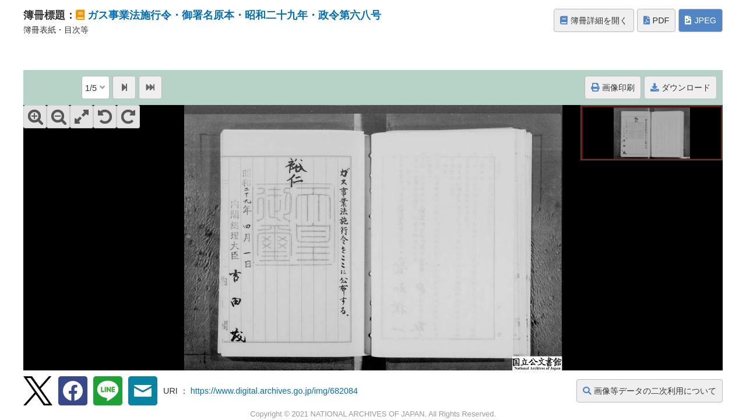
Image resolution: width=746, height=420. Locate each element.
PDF (656, 20)
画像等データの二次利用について (649, 391)
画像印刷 (613, 87)
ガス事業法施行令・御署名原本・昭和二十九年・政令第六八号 (234, 15)
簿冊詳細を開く (594, 20)
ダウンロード (680, 87)
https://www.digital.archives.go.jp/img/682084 (274, 391)
